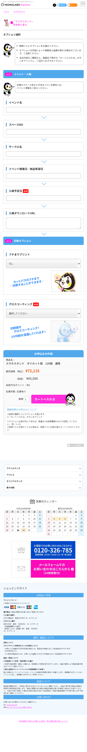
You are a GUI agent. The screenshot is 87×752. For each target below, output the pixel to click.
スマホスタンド (19, 11)
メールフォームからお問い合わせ (19, 707)
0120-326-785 (12, 705)
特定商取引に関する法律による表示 (32, 721)
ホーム (6, 11)
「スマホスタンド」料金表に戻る (23, 23)
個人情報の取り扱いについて (57, 721)
